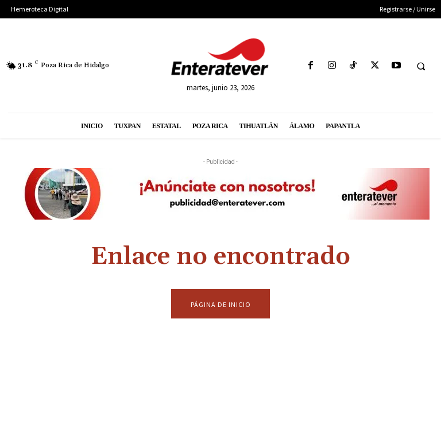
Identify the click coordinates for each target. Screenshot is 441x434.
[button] (421, 66)
